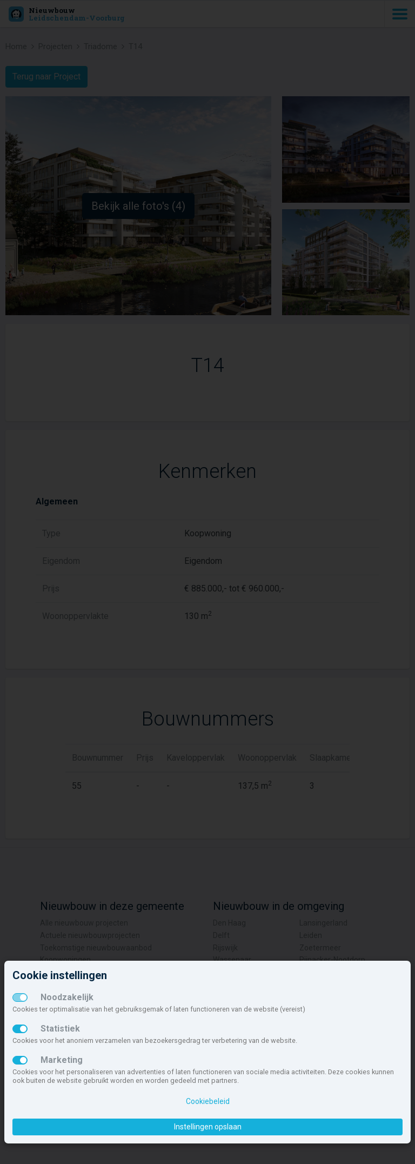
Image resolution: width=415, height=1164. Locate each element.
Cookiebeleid (208, 1101)
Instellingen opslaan (208, 1126)
